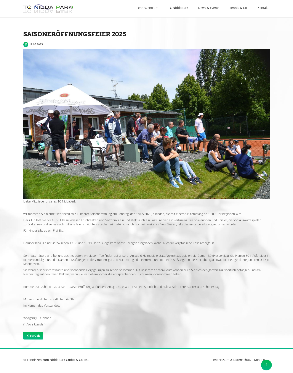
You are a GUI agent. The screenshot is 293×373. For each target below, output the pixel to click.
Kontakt (259, 360)
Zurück (35, 336)
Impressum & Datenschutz (232, 360)
